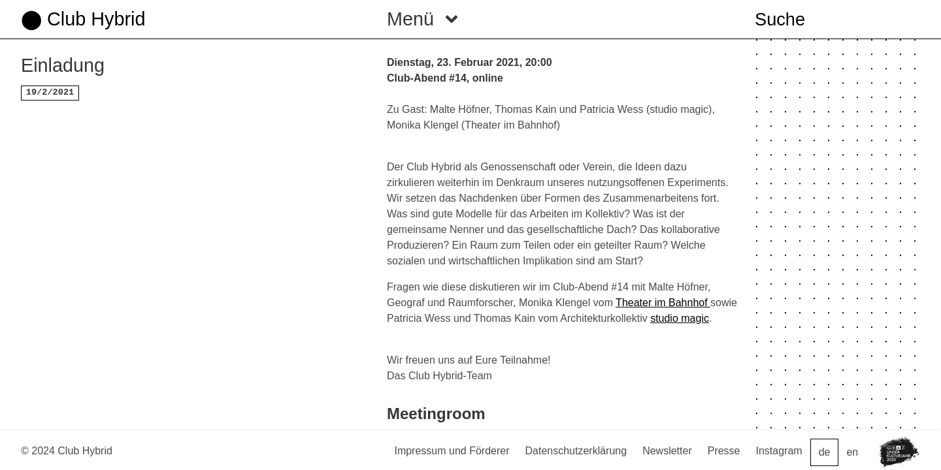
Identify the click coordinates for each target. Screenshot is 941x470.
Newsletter (667, 450)
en (852, 452)
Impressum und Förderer (451, 450)
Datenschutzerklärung (576, 450)
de (825, 452)
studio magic (679, 318)
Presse (724, 450)
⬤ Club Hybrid (83, 18)
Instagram (779, 450)
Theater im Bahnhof (663, 302)
